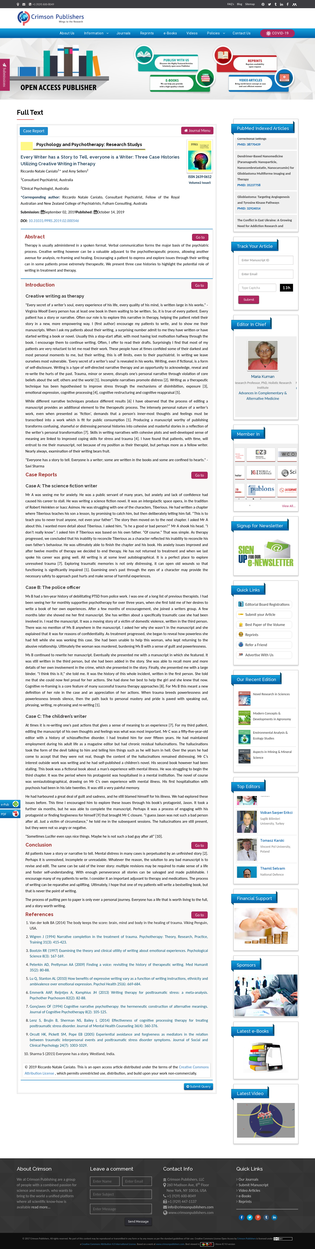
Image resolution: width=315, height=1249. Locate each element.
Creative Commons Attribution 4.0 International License (109, 1243)
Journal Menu (197, 130)
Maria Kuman (265, 376)
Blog (239, 4)
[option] (265, 376)
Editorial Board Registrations (263, 603)
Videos (192, 33)
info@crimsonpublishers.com (191, 1206)
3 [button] (253, 498)
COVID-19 (277, 33)
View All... (289, 506)
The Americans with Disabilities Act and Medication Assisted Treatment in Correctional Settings (264, 150)
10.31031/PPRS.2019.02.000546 (54, 220)
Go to (200, 237)
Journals (123, 33)
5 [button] (249, 505)
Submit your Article (256, 614)
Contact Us (242, 33)
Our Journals (248, 1179)
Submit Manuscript (254, 1184)
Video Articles (249, 1190)
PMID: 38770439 (248, 162)
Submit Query (198, 1086)
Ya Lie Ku (267, 801)
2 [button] (246, 498)
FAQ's (230, 4)
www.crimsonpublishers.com (170, 1243)
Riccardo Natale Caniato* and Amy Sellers (54, 170)
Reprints (147, 33)
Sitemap (250, 4)
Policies (216, 33)
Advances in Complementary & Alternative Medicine (266, 395)
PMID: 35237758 (248, 202)
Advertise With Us (255, 654)
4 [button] (260, 498)
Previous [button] (230, 376)
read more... (41, 1206)
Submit (249, 299)
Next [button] (301, 376)
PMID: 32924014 (248, 226)
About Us (67, 33)
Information (96, 33)
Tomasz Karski (272, 857)
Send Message (138, 1221)
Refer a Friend (252, 644)
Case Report (34, 131)
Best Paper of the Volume (261, 624)
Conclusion (39, 845)
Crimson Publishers (247, 1238)
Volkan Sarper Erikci (276, 829)
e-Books (170, 33)
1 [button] (239, 498)
